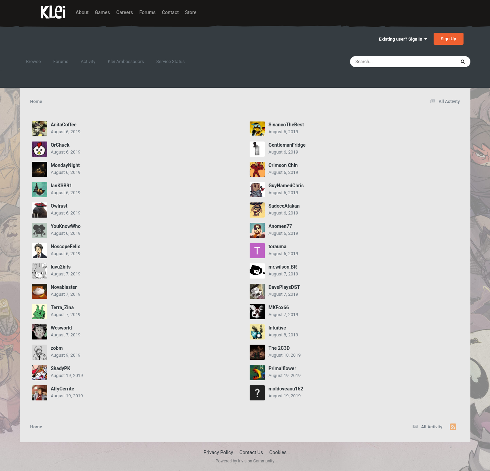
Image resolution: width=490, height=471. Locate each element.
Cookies (277, 452)
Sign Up (448, 38)
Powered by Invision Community (245, 461)
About (82, 12)
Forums (147, 12)
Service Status (170, 61)
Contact (170, 12)
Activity (88, 61)
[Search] (385, 61)
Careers (124, 12)
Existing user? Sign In (403, 39)
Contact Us (251, 452)
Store (190, 12)
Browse (33, 61)
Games (102, 12)
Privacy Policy (218, 452)
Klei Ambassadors (126, 61)
